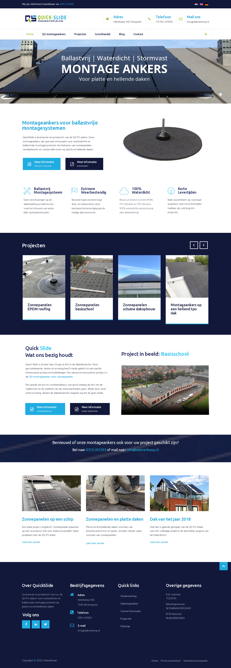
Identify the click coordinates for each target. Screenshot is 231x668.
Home (29, 34)
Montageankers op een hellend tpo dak (186, 308)
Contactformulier (130, 611)
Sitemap (125, 626)
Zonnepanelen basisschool (87, 306)
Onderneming (128, 596)
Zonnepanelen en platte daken (114, 518)
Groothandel (102, 34)
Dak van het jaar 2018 (170, 518)
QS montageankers (54, 34)
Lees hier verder (31, 541)
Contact (138, 34)
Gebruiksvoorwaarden (195, 661)
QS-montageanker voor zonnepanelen (51, 375)
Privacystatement (169, 661)
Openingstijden (129, 604)
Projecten (80, 34)
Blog (122, 34)
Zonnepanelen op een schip (47, 518)
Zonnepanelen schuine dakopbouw (139, 306)
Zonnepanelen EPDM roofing (40, 306)
